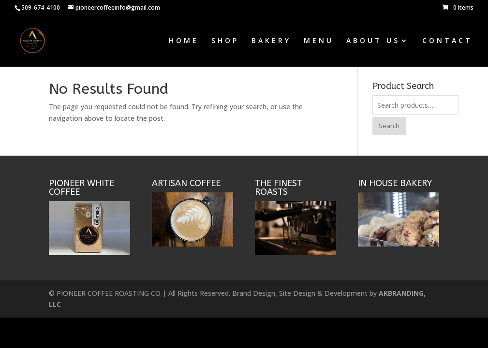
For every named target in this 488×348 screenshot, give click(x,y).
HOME (184, 41)
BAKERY (271, 41)
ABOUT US (373, 41)
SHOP (225, 41)
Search (389, 125)
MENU (319, 41)
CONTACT (447, 41)
